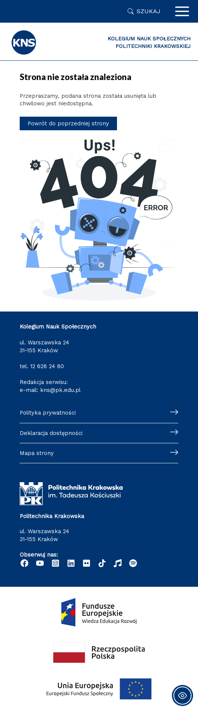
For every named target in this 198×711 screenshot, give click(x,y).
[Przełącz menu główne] (182, 11)
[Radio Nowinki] (117, 563)
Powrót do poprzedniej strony (68, 123)
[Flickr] (86, 563)
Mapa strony (37, 453)
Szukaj (149, 11)
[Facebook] (24, 563)
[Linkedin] (71, 563)
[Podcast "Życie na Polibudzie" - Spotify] (133, 563)
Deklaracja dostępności (51, 433)
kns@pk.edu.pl (60, 390)
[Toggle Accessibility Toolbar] (182, 695)
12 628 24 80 (47, 366)
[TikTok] (102, 563)
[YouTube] (40, 563)
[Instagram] (55, 563)
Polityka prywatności (48, 412)
